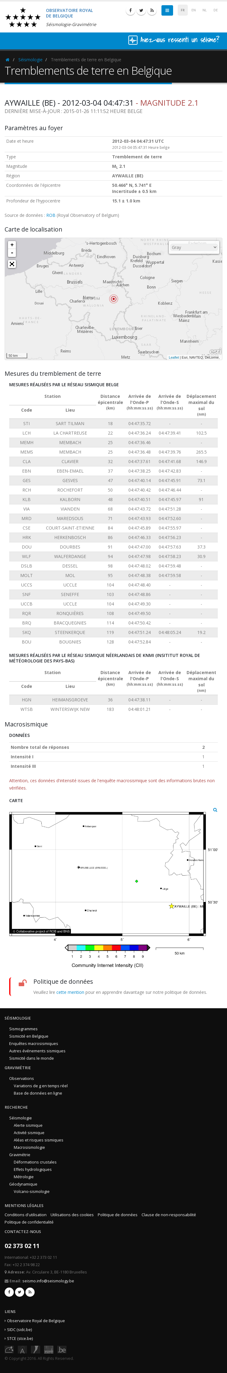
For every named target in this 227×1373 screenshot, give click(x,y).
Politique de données (118, 1214)
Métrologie (24, 1176)
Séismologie (30, 59)
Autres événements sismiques (37, 1051)
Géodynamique (23, 1184)
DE (216, 10)
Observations (21, 1078)
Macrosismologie (29, 1147)
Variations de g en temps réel (41, 1085)
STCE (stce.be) (20, 1338)
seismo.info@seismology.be (48, 1281)
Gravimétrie (19, 1154)
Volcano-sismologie (32, 1191)
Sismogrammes (23, 1029)
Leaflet (174, 357)
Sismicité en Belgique (28, 1036)
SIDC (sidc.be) (19, 1329)
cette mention (70, 992)
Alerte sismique (28, 1125)
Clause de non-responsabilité (169, 1214)
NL (204, 10)
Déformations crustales (35, 1162)
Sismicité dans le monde (31, 1058)
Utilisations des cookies (72, 1214)
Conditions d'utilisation (26, 1214)
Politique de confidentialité (29, 1222)
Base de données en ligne (38, 1093)
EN (193, 10)
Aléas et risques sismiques (38, 1140)
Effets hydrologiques (33, 1169)
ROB (50, 215)
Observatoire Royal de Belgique (36, 1320)
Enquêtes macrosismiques (33, 1043)
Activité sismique (29, 1132)
